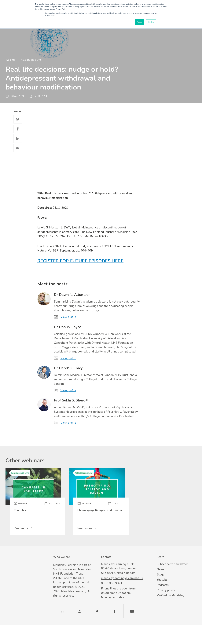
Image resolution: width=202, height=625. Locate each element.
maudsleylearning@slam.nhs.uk (121, 578)
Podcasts (163, 585)
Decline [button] (151, 22)
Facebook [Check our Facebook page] (114, 611)
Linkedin (18, 138)
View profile (68, 317)
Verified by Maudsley (170, 595)
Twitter (18, 119)
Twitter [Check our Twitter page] (97, 611)
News (160, 569)
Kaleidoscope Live (31, 59)
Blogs (160, 574)
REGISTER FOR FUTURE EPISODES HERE (80, 261)
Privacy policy (166, 590)
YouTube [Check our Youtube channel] (132, 611)
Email (18, 148)
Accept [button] (139, 22)
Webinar (11, 59)
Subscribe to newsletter (172, 564)
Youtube (162, 580)
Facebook (18, 129)
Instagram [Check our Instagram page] (79, 611)
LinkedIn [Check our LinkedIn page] (62, 611)
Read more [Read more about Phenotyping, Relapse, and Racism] (84, 529)
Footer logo (20, 557)
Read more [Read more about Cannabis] (21, 529)
